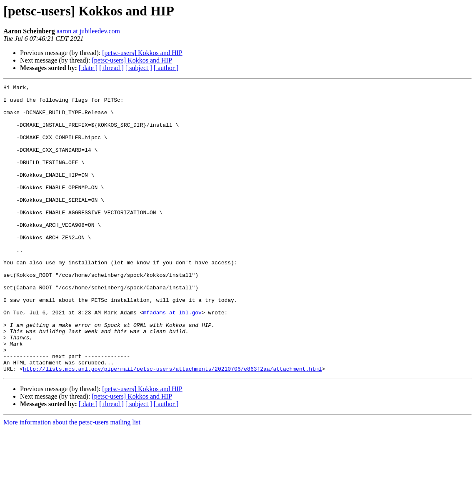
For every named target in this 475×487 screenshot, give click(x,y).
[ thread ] (111, 67)
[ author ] (166, 67)
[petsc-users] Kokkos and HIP (142, 52)
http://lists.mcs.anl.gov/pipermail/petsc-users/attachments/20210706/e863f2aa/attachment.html (172, 426)
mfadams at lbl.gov (172, 358)
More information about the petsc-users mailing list (71, 479)
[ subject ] (138, 67)
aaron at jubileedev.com (88, 31)
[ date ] (88, 67)
